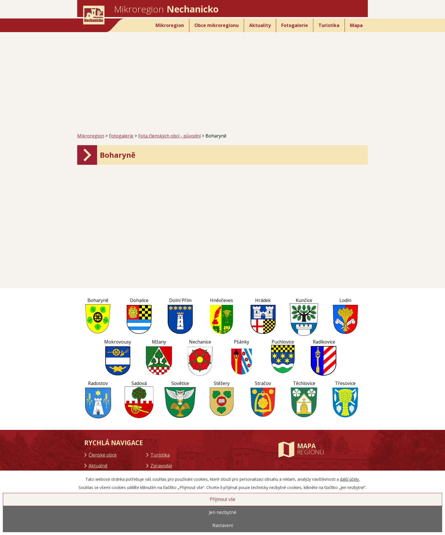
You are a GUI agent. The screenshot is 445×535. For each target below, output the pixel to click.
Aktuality (260, 25)
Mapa (356, 25)
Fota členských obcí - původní (169, 136)
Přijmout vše (222, 499)
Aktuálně (98, 466)
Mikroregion (170, 25)
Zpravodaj (161, 466)
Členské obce (103, 455)
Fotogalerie (294, 25)
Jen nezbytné (222, 512)
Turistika (328, 25)
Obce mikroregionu (216, 25)
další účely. (350, 479)
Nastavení (222, 525)
